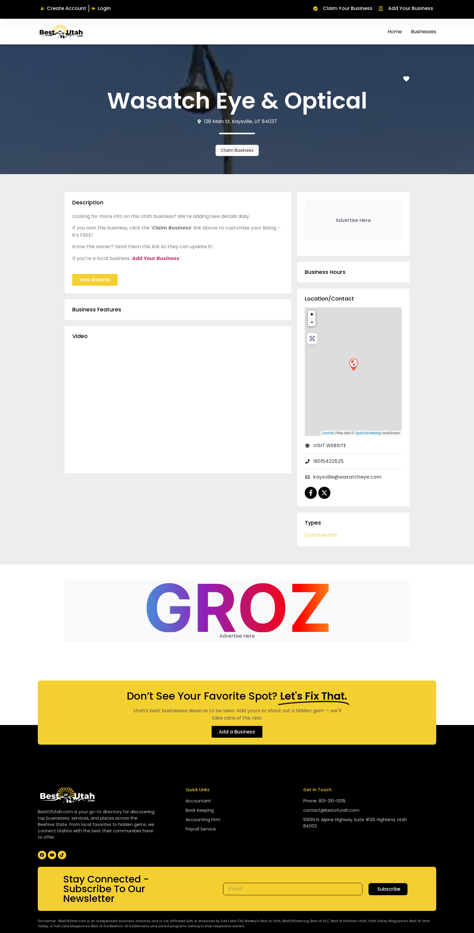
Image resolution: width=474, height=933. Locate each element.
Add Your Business (155, 258)
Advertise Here (237, 635)
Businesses (423, 31)
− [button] (311, 322)
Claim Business (237, 150)
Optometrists (321, 535)
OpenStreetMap (368, 433)
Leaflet (328, 433)
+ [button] (311, 314)
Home (395, 31)
